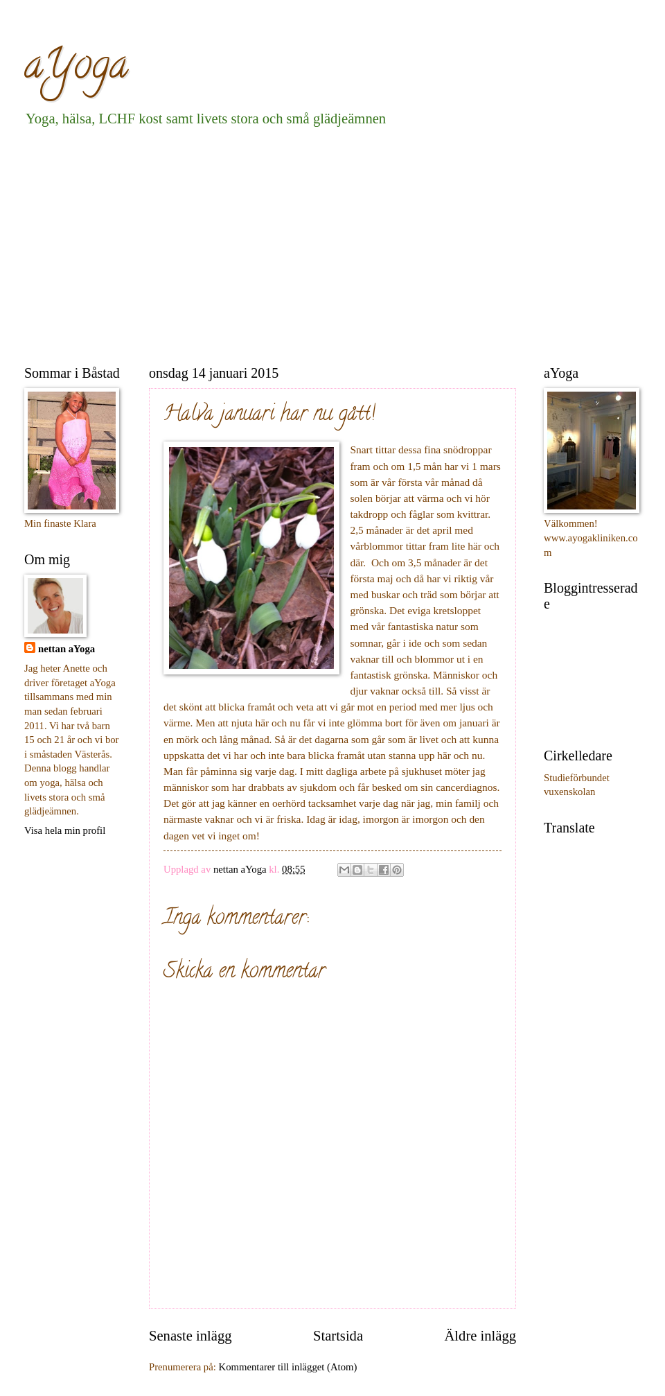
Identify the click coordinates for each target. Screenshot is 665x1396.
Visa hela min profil (64, 830)
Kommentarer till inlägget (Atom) (288, 1366)
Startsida (338, 1335)
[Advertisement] (269, 243)
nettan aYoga (66, 648)
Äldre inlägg (480, 1335)
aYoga (76, 68)
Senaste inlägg (190, 1335)
